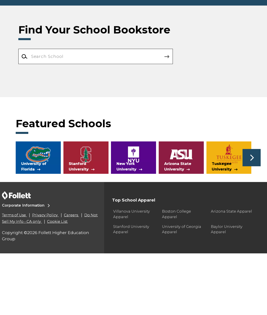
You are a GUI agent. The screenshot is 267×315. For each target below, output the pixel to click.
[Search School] (95, 117)
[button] (251, 219)
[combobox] (95, 118)
